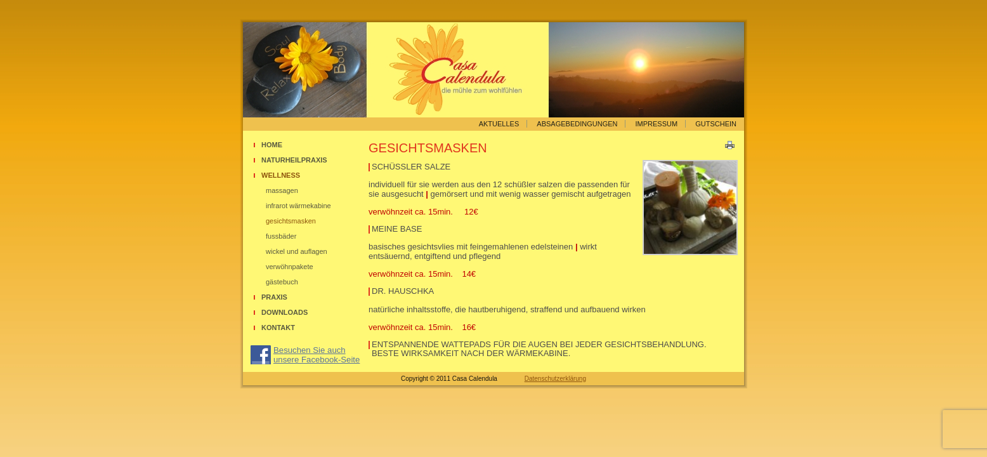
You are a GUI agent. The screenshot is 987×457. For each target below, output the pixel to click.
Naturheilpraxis (294, 160)
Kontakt (278, 327)
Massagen (282, 190)
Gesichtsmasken (291, 221)
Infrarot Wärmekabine (298, 205)
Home (271, 145)
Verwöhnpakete (289, 266)
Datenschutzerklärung (555, 378)
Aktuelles (499, 124)
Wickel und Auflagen (296, 251)
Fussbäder (281, 236)
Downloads (284, 312)
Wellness (280, 175)
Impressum (657, 124)
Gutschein (715, 124)
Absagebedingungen (577, 124)
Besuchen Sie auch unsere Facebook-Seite (316, 354)
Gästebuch (282, 282)
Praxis (274, 297)
